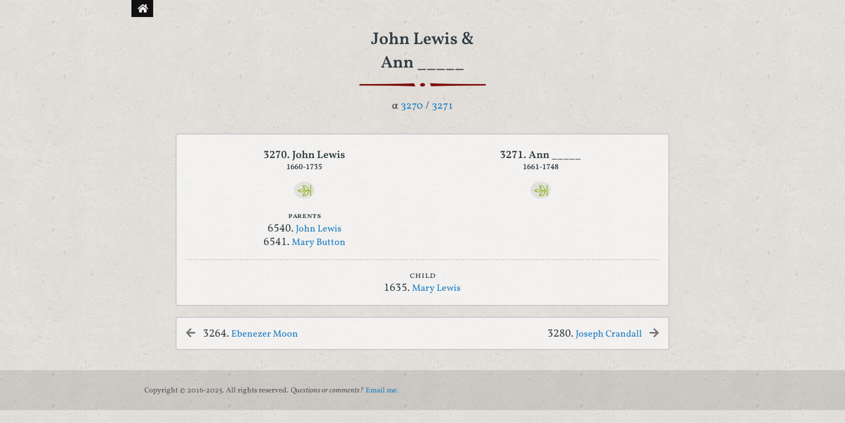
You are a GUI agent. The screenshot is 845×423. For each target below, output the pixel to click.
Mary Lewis (436, 288)
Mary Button (319, 242)
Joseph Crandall (609, 334)
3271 (442, 106)
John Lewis (319, 229)
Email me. (382, 390)
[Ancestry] (304, 190)
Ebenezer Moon (264, 334)
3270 (412, 106)
